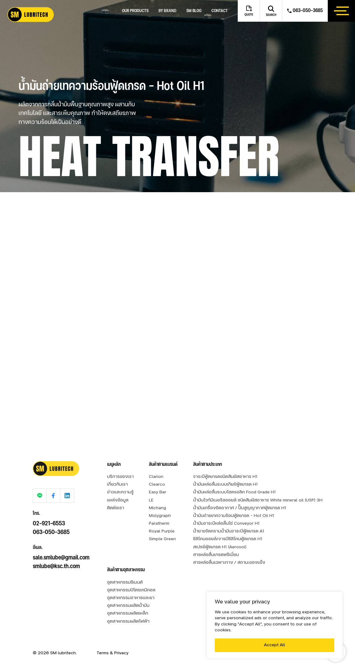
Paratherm (159, 524)
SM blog (193, 11)
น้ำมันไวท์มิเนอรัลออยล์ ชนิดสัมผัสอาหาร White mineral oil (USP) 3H (258, 500)
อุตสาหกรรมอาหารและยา (130, 598)
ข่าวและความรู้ (120, 492)
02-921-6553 (49, 516)
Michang (157, 508)
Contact (219, 11)
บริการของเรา (120, 477)
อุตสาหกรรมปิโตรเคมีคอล (131, 590)
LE (151, 500)
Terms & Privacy (112, 653)
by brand (167, 11)
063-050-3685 (51, 524)
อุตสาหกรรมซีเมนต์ (125, 583)
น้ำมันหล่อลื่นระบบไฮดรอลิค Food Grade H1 (234, 492)
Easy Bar (157, 492)
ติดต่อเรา (115, 508)
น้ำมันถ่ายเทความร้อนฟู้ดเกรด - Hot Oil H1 (233, 516)
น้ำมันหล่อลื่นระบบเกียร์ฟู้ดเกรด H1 (225, 485)
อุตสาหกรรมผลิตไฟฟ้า (128, 622)
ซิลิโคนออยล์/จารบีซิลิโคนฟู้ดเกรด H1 (227, 539)
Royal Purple (162, 531)
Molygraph (160, 516)
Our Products (135, 11)
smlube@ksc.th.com (56, 559)
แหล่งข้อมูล (117, 500)
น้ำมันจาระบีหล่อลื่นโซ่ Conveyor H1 (226, 524)
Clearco (157, 485)
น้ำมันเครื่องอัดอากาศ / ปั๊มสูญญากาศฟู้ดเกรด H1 (239, 508)
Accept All (274, 645)
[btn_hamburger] (341, 11)
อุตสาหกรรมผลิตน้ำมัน (128, 606)
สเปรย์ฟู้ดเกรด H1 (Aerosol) (219, 547)
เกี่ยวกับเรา (117, 485)
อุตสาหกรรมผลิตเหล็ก (127, 613)
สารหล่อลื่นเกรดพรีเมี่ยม (216, 555)
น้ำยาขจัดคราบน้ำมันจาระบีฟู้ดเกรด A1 (228, 531)
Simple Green (162, 539)
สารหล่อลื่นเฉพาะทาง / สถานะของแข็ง (229, 563)
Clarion (156, 477)
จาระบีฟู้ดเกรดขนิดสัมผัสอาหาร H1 (225, 477)
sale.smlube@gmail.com (61, 550)
